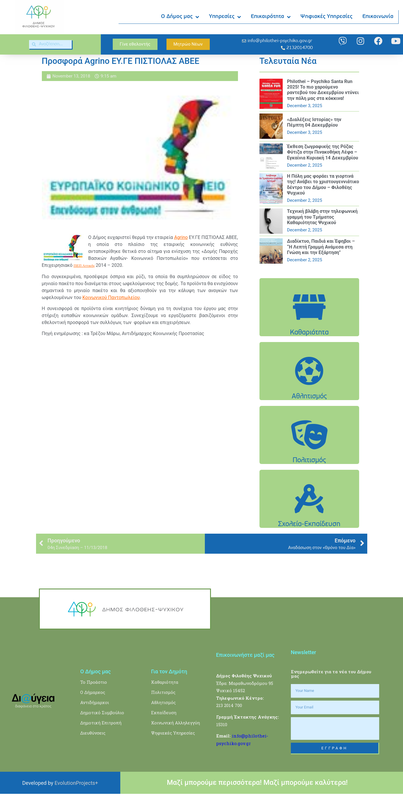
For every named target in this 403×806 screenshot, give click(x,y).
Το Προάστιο (93, 694)
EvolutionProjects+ (76, 795)
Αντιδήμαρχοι (94, 714)
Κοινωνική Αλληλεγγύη (175, 734)
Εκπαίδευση (163, 724)
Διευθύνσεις (92, 745)
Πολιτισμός (163, 704)
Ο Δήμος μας (180, 17)
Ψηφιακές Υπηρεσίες (327, 17)
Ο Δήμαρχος (92, 704)
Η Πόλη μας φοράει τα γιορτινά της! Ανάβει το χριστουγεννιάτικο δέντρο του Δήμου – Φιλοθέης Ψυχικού (323, 197)
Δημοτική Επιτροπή (100, 734)
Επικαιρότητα (271, 17)
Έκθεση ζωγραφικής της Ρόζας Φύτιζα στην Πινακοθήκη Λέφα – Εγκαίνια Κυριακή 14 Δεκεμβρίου (322, 164)
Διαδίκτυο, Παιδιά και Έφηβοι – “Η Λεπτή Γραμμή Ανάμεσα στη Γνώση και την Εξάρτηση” (321, 259)
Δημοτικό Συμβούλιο (102, 724)
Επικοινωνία (378, 17)
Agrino (181, 249)
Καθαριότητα (164, 694)
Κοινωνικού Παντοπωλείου (111, 309)
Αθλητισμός (163, 714)
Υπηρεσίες (225, 17)
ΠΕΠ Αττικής (84, 278)
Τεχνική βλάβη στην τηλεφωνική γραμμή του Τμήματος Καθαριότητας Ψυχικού (322, 229)
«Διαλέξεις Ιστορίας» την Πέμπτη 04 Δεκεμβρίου (314, 134)
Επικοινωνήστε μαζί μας (245, 667)
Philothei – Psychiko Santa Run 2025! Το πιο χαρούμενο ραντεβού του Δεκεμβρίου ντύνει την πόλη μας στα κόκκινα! (323, 102)
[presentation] (335, 740)
